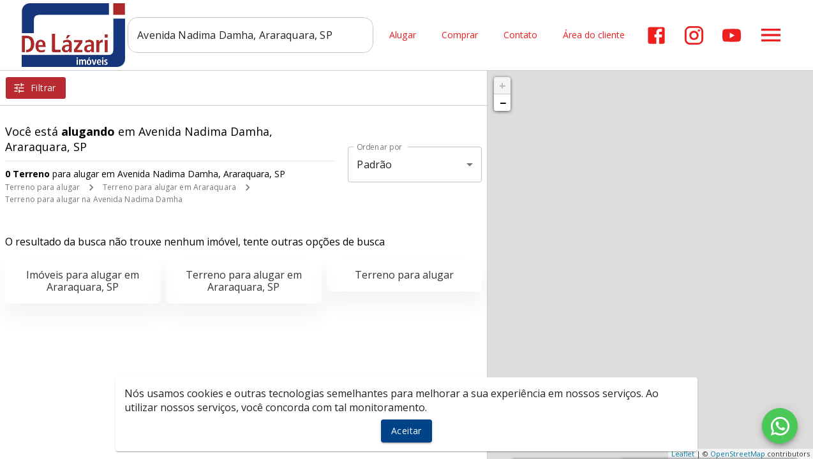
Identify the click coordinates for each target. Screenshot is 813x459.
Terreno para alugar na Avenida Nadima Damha (94, 199)
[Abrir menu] (770, 35)
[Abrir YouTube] (731, 35)
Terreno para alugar (42, 187)
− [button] (503, 102)
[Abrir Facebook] (656, 35)
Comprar (460, 35)
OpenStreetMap (737, 453)
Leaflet (682, 453)
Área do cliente (594, 35)
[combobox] (250, 35)
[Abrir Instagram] (694, 35)
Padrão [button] (374, 164)
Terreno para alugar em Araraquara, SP (244, 281)
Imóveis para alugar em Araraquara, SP (82, 281)
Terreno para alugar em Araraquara (169, 187)
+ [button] (502, 85)
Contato (520, 35)
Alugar (402, 35)
